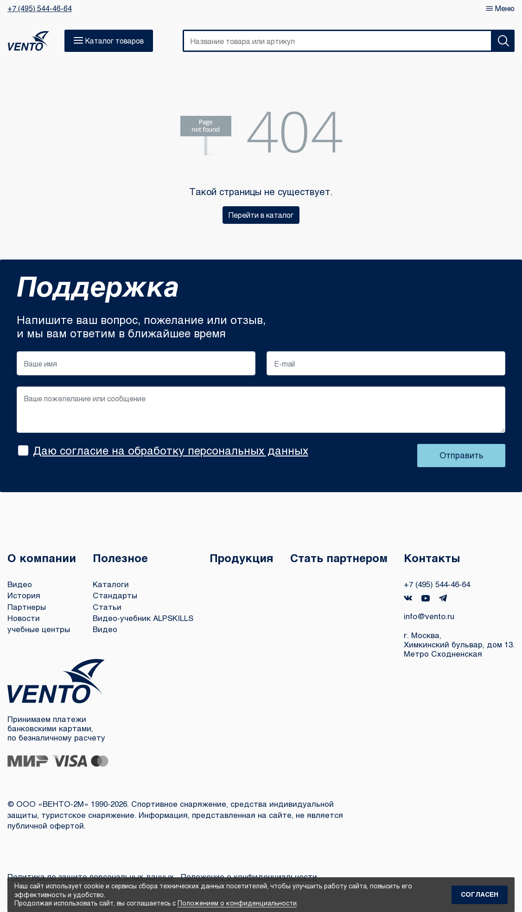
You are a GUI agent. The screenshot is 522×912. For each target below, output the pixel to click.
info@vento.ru (429, 616)
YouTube (425, 598)
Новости (23, 618)
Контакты (432, 557)
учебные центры (38, 629)
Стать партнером (339, 557)
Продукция (242, 557)
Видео (19, 584)
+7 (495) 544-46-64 (39, 8)
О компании (41, 557)
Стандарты (115, 595)
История (23, 595)
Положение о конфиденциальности (249, 876)
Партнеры (26, 607)
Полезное (120, 557)
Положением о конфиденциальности (237, 903)
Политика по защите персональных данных (90, 876)
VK (408, 598)
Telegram (443, 598)
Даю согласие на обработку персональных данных (170, 450)
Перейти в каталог (261, 214)
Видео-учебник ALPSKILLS (143, 618)
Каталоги (111, 584)
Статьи (107, 607)
